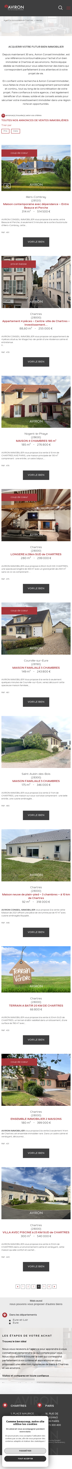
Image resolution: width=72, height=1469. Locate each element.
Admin (50, 1442)
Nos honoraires (14, 1442)
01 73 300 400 (53, 1425)
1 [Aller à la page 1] (22, 1287)
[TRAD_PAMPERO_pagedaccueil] (14, 10)
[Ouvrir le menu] (68, 8)
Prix (5, 131)
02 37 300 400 (19, 1425)
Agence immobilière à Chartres (18, 20)
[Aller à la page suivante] (54, 1287)
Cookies (43, 1444)
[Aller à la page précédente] (18, 1287)
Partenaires (59, 1442)
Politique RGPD (32, 1444)
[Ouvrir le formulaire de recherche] (60, 8)
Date (15, 131)
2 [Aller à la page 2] (28, 1287)
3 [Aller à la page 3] (33, 1287)
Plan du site (26, 1442)
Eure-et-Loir (20, 1327)
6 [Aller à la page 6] (49, 1287)
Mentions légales (39, 1442)
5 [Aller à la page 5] (44, 1287)
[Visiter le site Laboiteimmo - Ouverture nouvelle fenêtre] (36, 1451)
